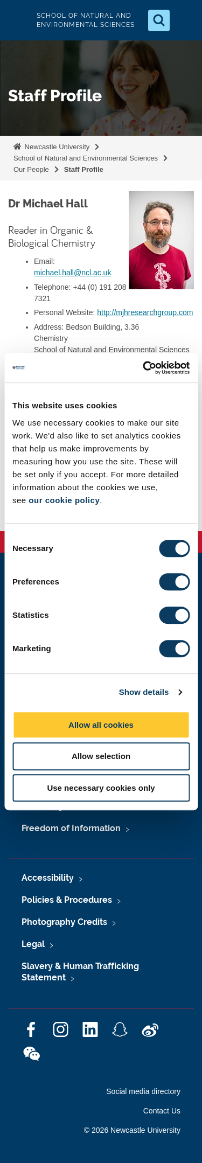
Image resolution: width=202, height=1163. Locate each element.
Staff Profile (83, 169)
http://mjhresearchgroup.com (145, 312)
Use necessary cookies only (101, 787)
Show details (144, 692)
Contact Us (161, 1110)
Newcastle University (56, 147)
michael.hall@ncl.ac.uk (72, 272)
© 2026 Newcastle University (132, 1130)
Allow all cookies (101, 724)
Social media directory (143, 1091)
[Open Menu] (185, 20)
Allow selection (101, 756)
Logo (17, 20)
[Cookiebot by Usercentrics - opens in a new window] (144, 368)
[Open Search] (159, 20)
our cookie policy (64, 500)
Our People (31, 169)
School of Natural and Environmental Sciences (85, 158)
